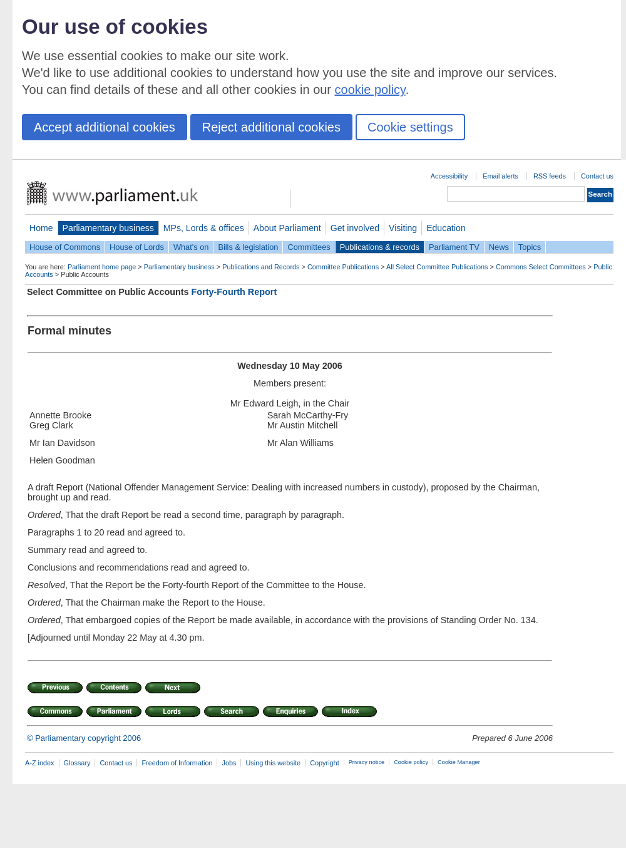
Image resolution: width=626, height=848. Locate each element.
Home (41, 228)
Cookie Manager (459, 762)
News (499, 247)
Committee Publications (343, 267)
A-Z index (39, 763)
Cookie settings (410, 127)
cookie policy (370, 89)
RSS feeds (549, 176)
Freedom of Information (176, 763)
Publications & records (379, 247)
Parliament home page (102, 267)
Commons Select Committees (541, 267)
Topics (529, 247)
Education (446, 228)
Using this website (272, 763)
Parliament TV (454, 247)
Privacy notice (366, 762)
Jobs (229, 763)
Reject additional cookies (271, 127)
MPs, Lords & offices (203, 228)
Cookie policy (411, 762)
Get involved (355, 228)
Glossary (77, 763)
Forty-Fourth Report (234, 292)
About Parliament (287, 228)
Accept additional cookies (104, 127)
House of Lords (137, 247)
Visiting (403, 228)
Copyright (324, 763)
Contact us (597, 176)
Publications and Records (260, 267)
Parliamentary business (108, 228)
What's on (191, 247)
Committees (308, 247)
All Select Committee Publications (437, 267)
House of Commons (64, 247)
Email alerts (500, 176)
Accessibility (449, 176)
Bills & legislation (248, 247)
